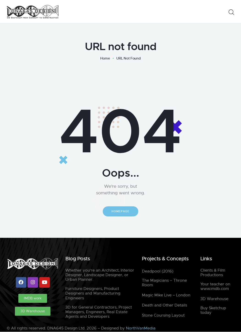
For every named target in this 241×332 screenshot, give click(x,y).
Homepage (120, 211)
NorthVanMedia (140, 328)
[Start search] (231, 12)
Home (105, 58)
